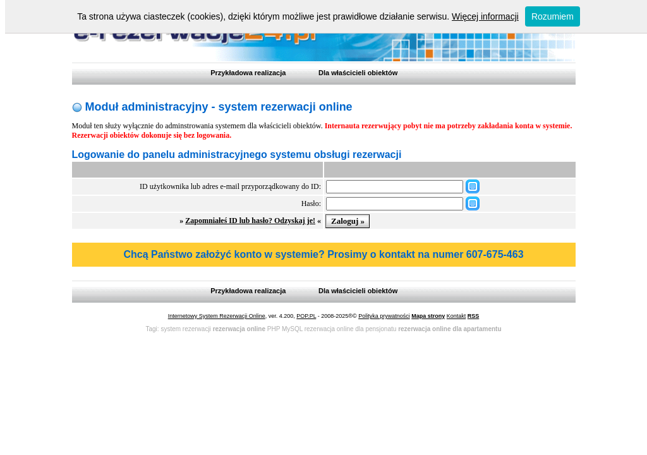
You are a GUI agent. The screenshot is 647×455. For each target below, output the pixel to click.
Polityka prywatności (384, 316)
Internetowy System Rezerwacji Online (216, 316)
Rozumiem (552, 16)
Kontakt (456, 316)
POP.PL (306, 316)
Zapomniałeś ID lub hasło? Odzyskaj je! (250, 220)
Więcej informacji (485, 16)
